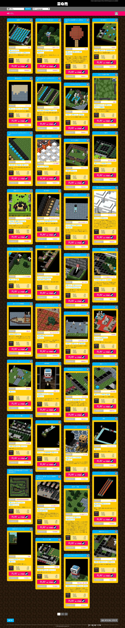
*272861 (27, 578)
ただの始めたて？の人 (109, 277)
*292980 (56, 128)
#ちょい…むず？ (47, 50)
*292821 (84, 132)
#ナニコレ (19, 108)
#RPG (109, 280)
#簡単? (68, 457)
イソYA (85, 454)
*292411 (112, 179)
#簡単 (96, 50)
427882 (28, 443)
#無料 (16, 221)
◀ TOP (10, 620)
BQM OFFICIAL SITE (109, 620)
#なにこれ (12, 223)
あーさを (84, 282)
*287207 (84, 305)
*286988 (112, 356)
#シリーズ (97, 337)
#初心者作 (40, 110)
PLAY (20, 66)
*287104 (27, 353)
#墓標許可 (69, 54)
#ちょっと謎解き (99, 107)
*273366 (112, 523)
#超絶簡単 (47, 452)
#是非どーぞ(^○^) (49, 508)
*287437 (27, 296)
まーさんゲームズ (54, 218)
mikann (113, 47)
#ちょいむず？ (99, 339)
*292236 (112, 241)
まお (29, 47)
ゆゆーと (56, 391)
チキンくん (84, 167)
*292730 (27, 183)
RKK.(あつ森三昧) (82, 583)
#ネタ (109, 163)
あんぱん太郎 (111, 160)
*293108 (112, 125)
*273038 (84, 547)
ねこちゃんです (54, 332)
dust (114, 102)
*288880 (56, 239)
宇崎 (57, 449)
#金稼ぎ (22, 559)
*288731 (84, 247)
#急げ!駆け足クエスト (51, 221)
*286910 (27, 408)
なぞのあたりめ (83, 340)
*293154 (112, 66)
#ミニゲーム (69, 517)
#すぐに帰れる (70, 225)
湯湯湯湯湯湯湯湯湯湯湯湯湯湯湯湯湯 (23, 499)
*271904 (56, 586)
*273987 (112, 465)
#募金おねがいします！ (15, 52)
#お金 (46, 166)
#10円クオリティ (99, 105)
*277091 (27, 462)
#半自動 (97, 280)
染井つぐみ (56, 47)
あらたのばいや (83, 222)
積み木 (28, 331)
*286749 (56, 414)
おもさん (56, 107)
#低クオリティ (77, 285)
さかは (113, 559)
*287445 (56, 297)
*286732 (84, 419)
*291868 (27, 241)
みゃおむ (113, 391)
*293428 (27, 70)
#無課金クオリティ (43, 394)
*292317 (56, 183)
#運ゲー (82, 399)
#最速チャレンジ (14, 505)
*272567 (112, 580)
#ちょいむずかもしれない (45, 277)
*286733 (112, 410)
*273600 (27, 521)
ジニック (27, 105)
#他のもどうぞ (70, 519)
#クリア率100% (13, 559)
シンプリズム (111, 215)
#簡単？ (68, 114)
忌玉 (57, 274)
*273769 (84, 479)
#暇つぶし (26, 52)
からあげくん (55, 505)
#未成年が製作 (110, 50)
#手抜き (47, 110)
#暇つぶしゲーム (14, 50)
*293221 (84, 76)
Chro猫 (28, 218)
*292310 (84, 187)
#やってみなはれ (76, 457)
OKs (86, 49)
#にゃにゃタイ (49, 335)
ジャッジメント (111, 446)
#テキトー (40, 452)
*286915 (84, 361)
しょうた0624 (26, 276)
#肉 (17, 279)
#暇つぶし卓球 (77, 52)
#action (40, 50)
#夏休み (26, 108)
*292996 (27, 125)
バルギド (113, 500)
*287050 (56, 355)
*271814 (84, 605)
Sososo (113, 334)
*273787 (56, 468)
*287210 (112, 299)
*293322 (56, 70)
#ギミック (97, 218)
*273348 (56, 531)
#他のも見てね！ (42, 511)
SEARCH (28, 8)
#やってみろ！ (20, 502)
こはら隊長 (56, 163)
